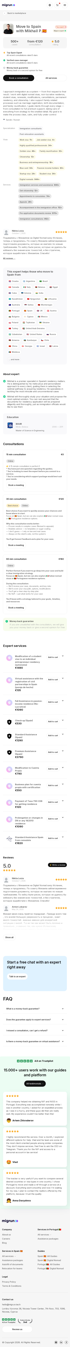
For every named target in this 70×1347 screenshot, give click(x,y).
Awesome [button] (35, 685)
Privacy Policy (29, 676)
